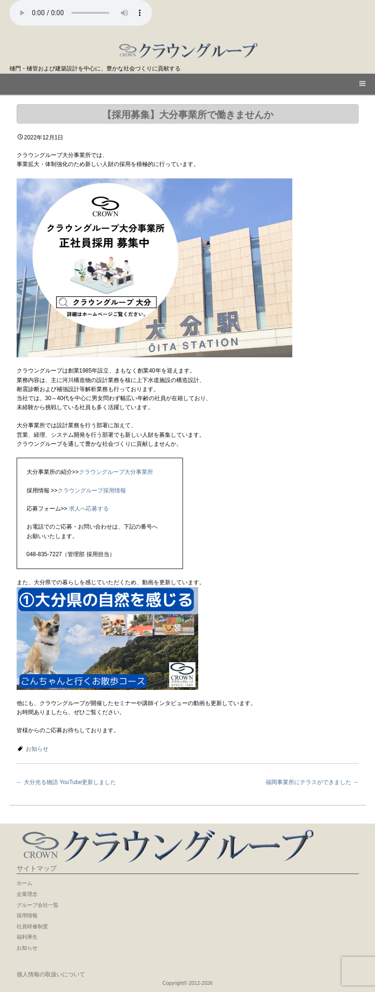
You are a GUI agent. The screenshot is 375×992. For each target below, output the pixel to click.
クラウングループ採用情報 (92, 490)
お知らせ (37, 749)
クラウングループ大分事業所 (116, 472)
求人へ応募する (88, 508)
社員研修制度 (32, 926)
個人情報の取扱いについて (51, 974)
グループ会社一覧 (37, 905)
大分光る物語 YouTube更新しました (66, 782)
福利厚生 (27, 937)
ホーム (24, 883)
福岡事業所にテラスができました (312, 782)
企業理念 (27, 894)
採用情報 (27, 915)
